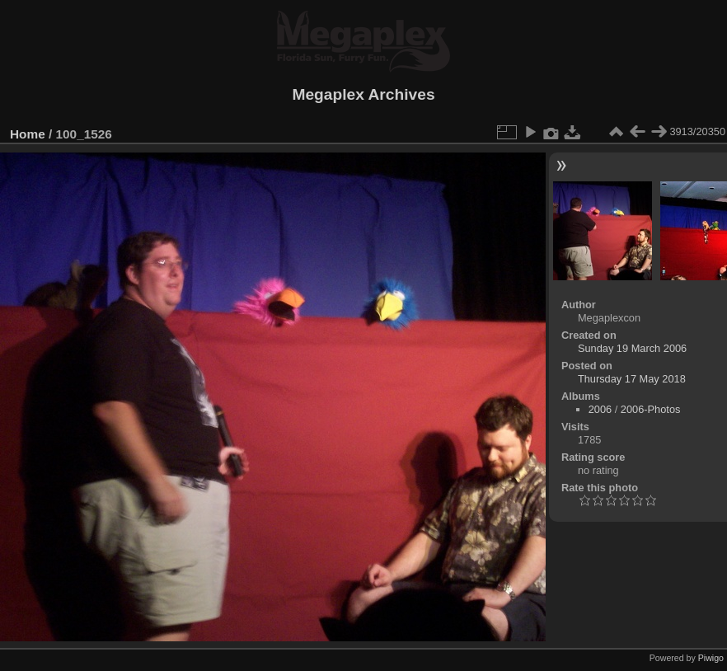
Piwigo (711, 658)
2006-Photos (651, 409)
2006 (600, 409)
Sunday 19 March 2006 (632, 348)
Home (27, 134)
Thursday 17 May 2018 (632, 379)
